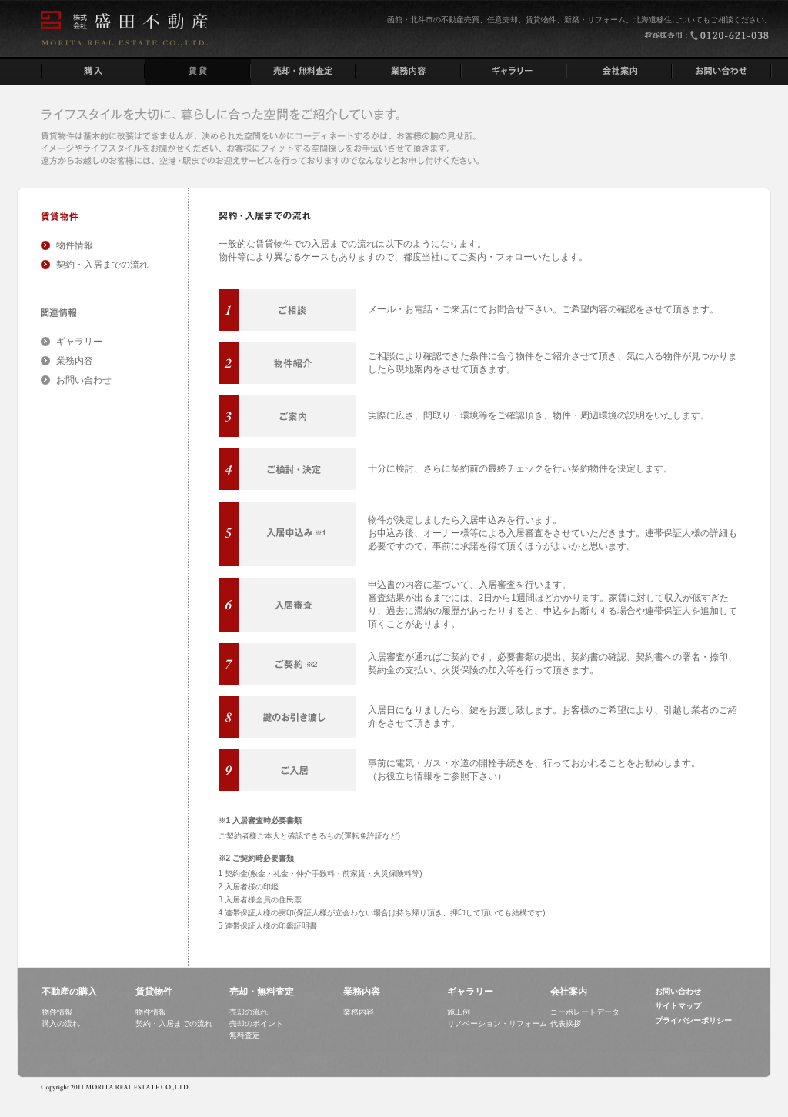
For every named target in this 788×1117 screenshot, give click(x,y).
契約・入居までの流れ (102, 264)
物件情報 (74, 245)
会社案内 (568, 991)
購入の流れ (61, 1023)
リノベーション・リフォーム (497, 1023)
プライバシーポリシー (693, 1020)
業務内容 (74, 360)
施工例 (458, 1012)
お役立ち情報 (404, 776)
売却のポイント (256, 1023)
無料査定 (244, 1035)
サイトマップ (678, 1006)
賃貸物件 (153, 991)
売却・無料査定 (261, 991)
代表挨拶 (565, 1023)
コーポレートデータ (584, 1012)
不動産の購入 (69, 991)
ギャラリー (79, 341)
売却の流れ (248, 1012)
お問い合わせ (84, 380)
